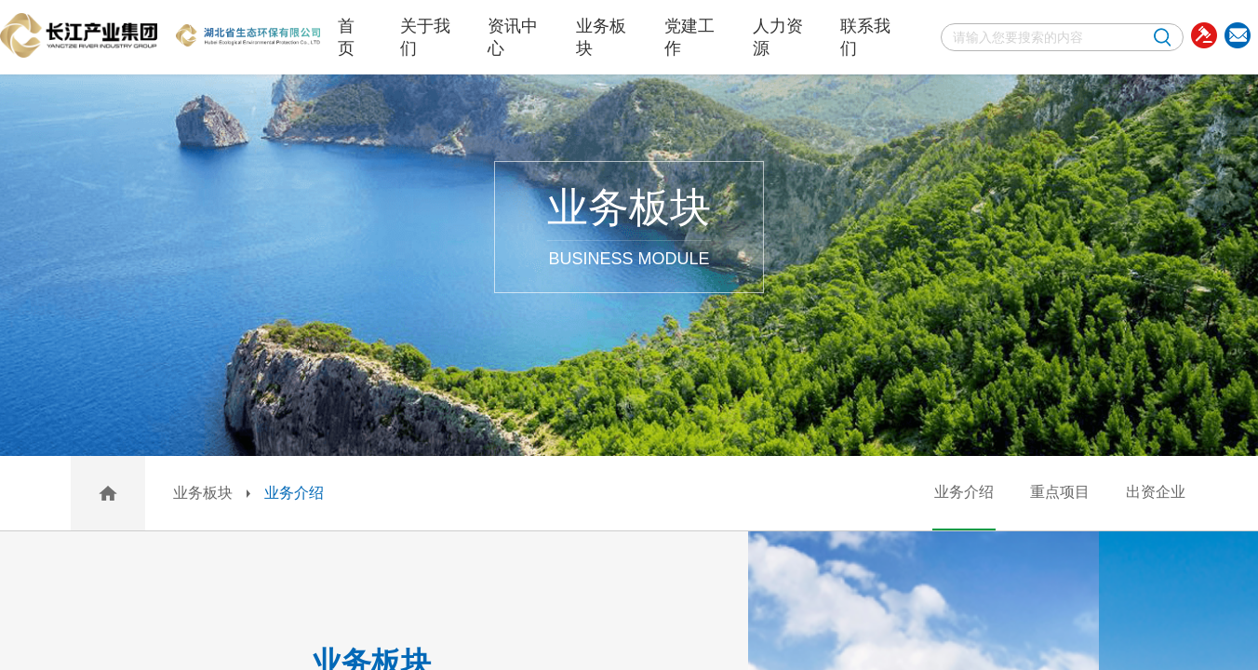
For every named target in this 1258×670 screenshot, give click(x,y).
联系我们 (865, 37)
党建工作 (689, 37)
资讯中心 (513, 37)
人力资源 (778, 37)
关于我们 (425, 37)
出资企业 (1155, 492)
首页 (346, 37)
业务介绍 (294, 493)
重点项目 (1060, 492)
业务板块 (601, 37)
